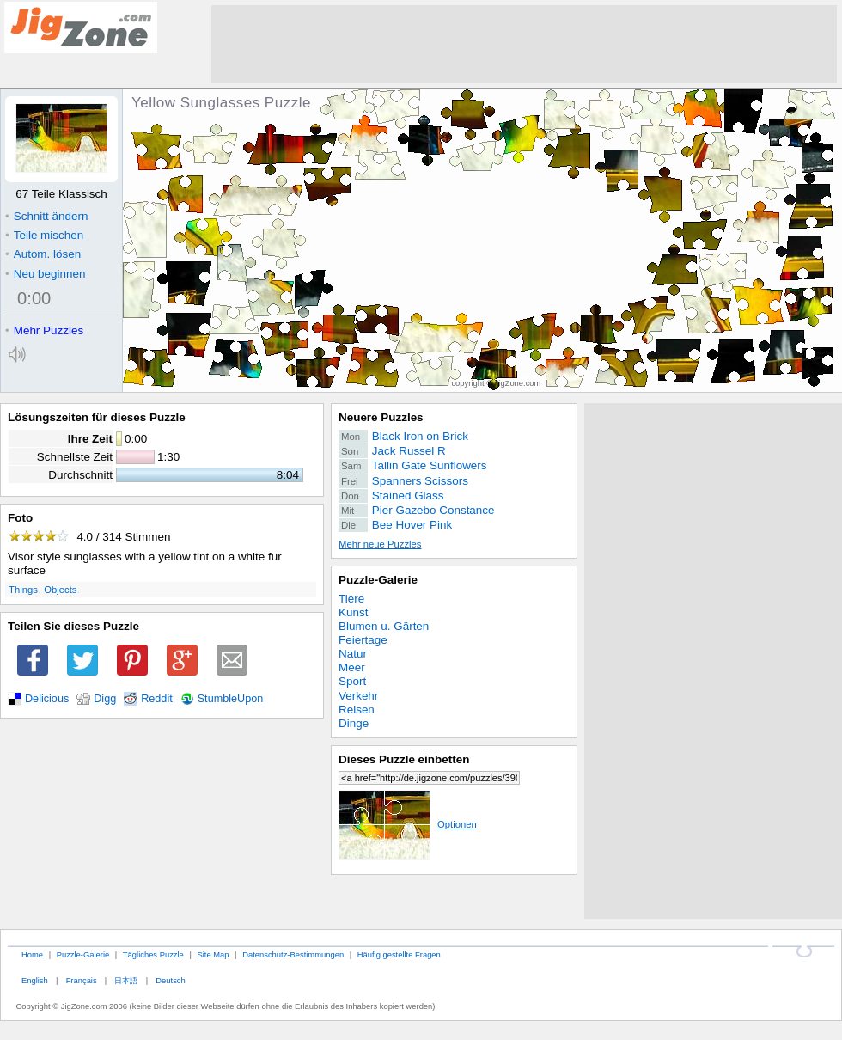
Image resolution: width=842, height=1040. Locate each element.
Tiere (351, 598)
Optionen (408, 824)
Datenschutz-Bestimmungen (293, 954)
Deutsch (170, 980)
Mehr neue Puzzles (380, 544)
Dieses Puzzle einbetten (404, 759)
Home (32, 954)
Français (81, 980)
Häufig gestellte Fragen (399, 954)
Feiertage (363, 639)
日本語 (125, 980)
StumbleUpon (231, 699)
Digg (105, 699)
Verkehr (358, 695)
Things (23, 589)
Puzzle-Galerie (378, 579)
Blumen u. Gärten (384, 626)
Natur (353, 653)
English (34, 980)
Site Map (213, 954)
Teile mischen (44, 235)
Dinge (354, 723)
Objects (60, 589)
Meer (352, 667)
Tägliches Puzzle (153, 954)
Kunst (353, 612)
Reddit (157, 699)
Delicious (47, 699)
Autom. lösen (43, 254)
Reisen (357, 709)
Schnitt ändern (46, 216)
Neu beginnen (45, 273)
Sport (352, 681)
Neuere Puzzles (381, 417)
